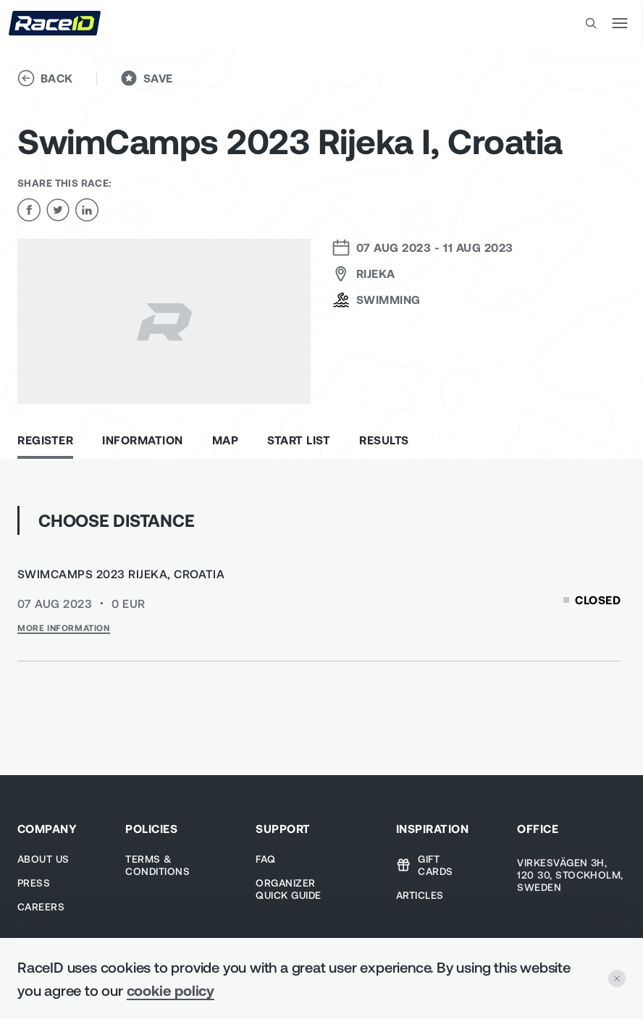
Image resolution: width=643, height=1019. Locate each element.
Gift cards (424, 865)
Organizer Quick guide (288, 888)
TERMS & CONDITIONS (157, 865)
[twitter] (58, 209)
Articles (420, 895)
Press (33, 882)
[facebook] (29, 209)
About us (43, 859)
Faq (265, 859)
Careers (40, 906)
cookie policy (170, 990)
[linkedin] (86, 209)
